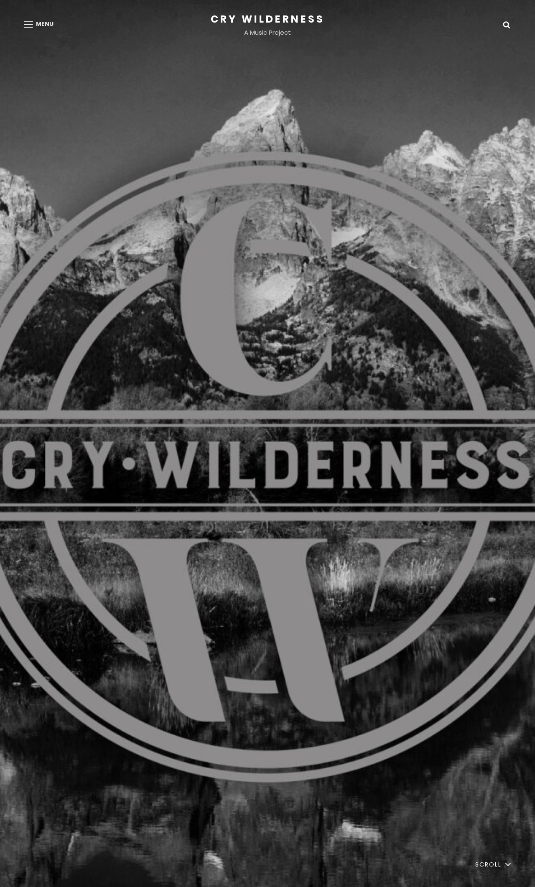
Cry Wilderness (268, 19)
